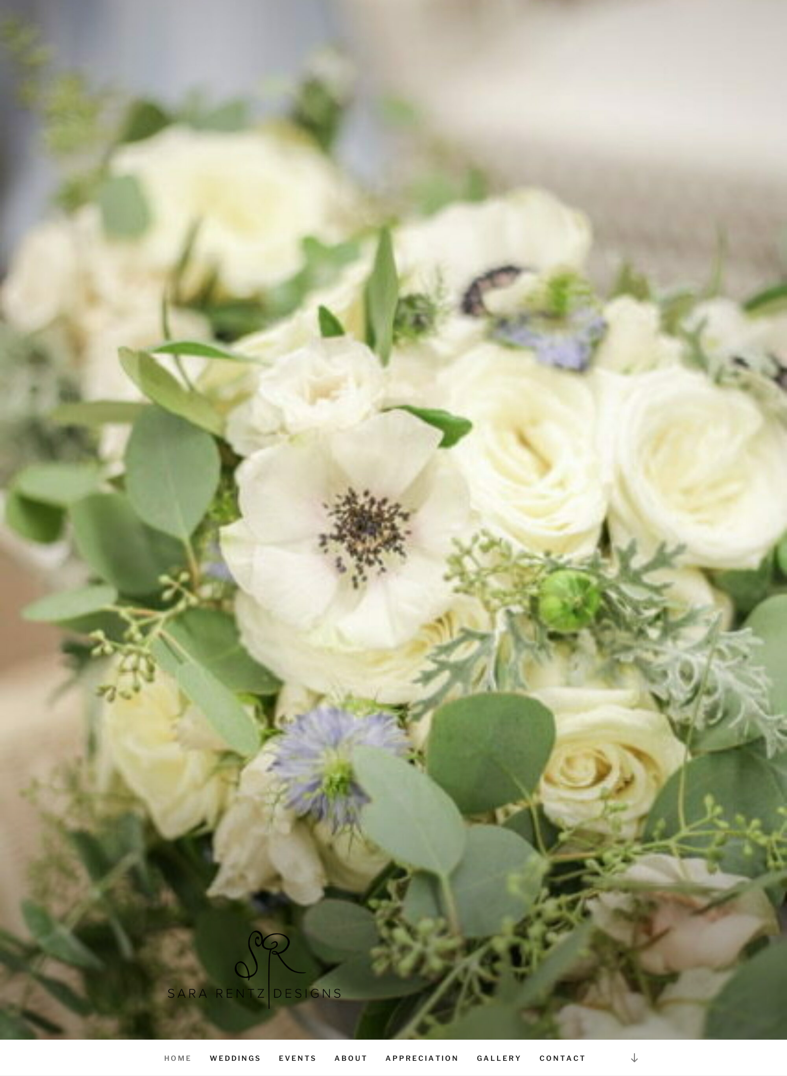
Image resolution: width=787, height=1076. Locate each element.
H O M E (177, 1058)
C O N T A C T (561, 1058)
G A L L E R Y (498, 1058)
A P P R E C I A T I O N (421, 1058)
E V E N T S (297, 1058)
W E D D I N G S (235, 1058)
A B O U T (350, 1058)
